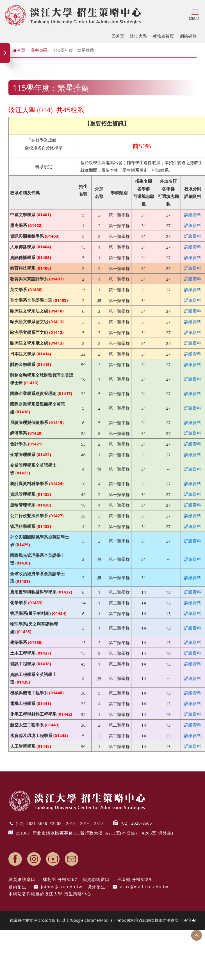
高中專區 (39, 50)
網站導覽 (188, 36)
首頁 (19, 50)
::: (10, 66)
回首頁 (119, 36)
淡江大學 (140, 36)
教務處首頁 (165, 36)
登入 (189, 920)
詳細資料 (192, 214)
